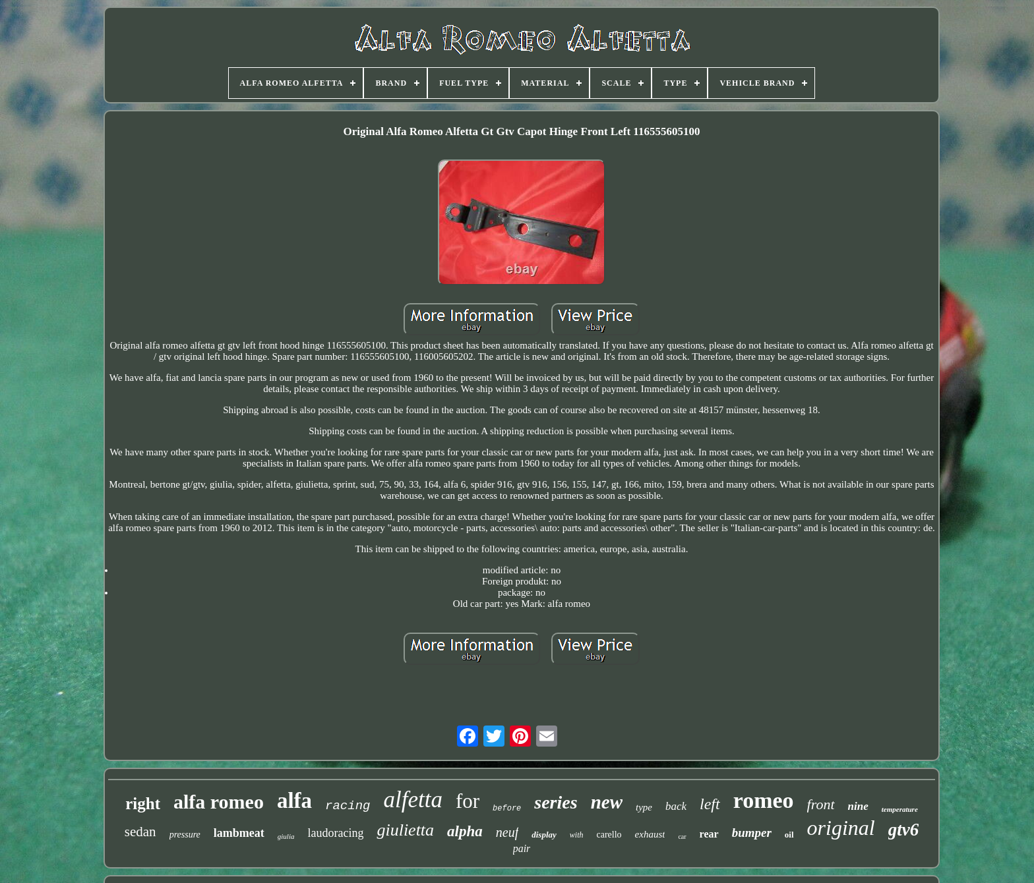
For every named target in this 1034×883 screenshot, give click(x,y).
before (507, 808)
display (544, 835)
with (577, 835)
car (682, 836)
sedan (140, 832)
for (467, 800)
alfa (294, 800)
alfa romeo (218, 801)
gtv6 (903, 830)
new (607, 801)
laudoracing (335, 833)
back (675, 806)
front (821, 804)
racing (347, 806)
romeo (763, 800)
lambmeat (239, 833)
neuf (507, 832)
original (841, 828)
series (555, 802)
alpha (465, 831)
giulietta (405, 830)
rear (709, 834)
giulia (286, 836)
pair (522, 848)
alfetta (412, 799)
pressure (184, 835)
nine (858, 806)
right (142, 803)
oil (789, 835)
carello (608, 835)
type (644, 807)
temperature (900, 809)
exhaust (650, 834)
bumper (752, 833)
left (710, 803)
